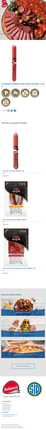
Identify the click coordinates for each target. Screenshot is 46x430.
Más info (5, 176)
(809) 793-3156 (6, 406)
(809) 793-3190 (6, 410)
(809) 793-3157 (6, 408)
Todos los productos (23, 366)
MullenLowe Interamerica (16, 427)
